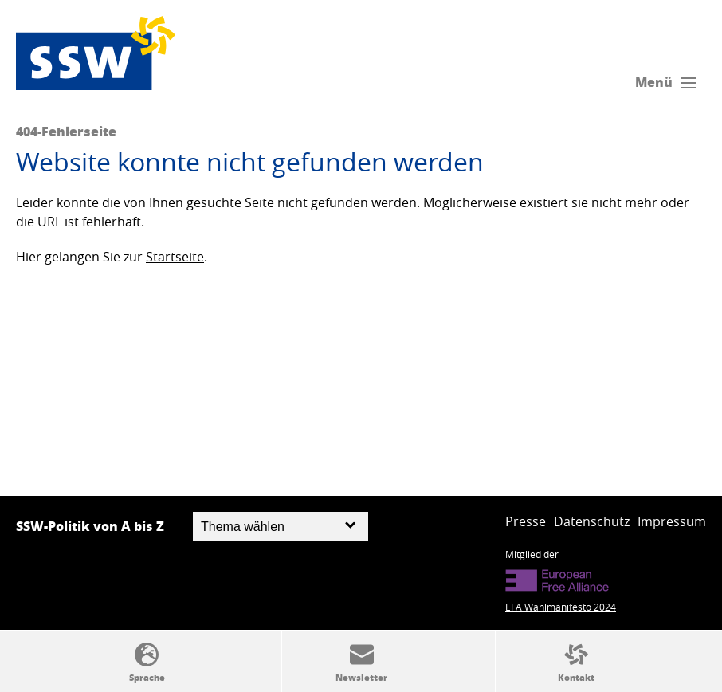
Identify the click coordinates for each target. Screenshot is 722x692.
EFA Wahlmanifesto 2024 (560, 606)
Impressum (672, 521)
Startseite (175, 256)
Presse (525, 521)
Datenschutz (592, 521)
